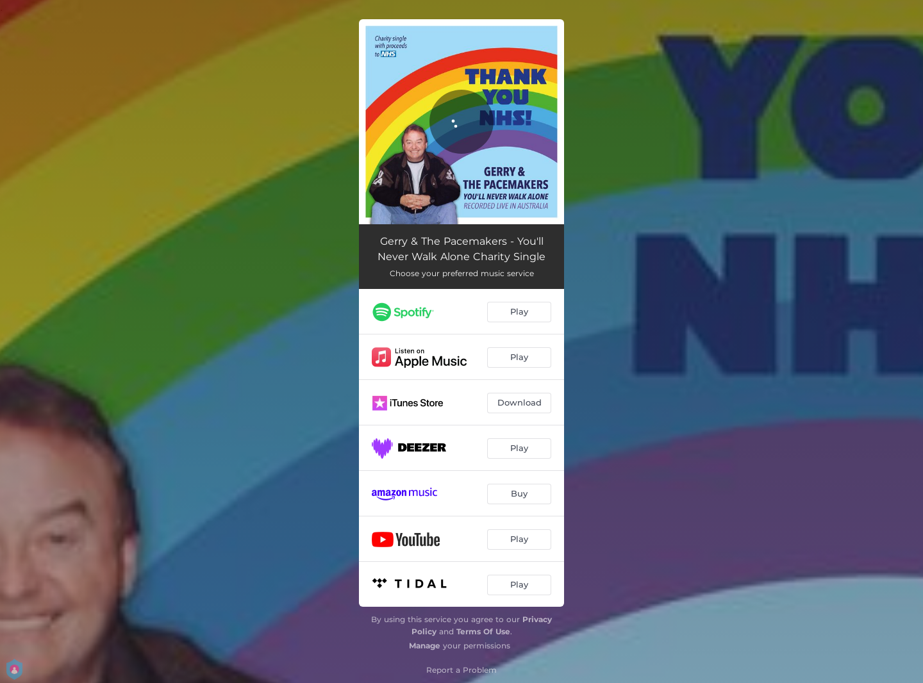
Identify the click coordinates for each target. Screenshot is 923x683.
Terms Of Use (483, 631)
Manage (424, 645)
